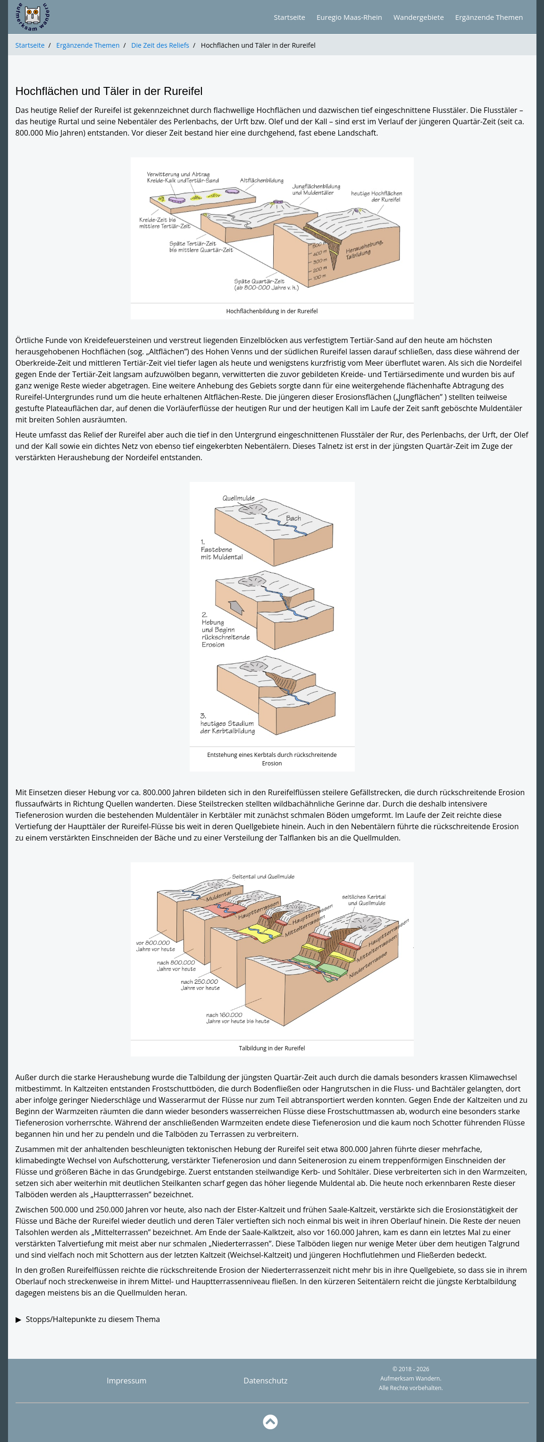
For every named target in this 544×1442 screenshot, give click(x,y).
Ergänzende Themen (87, 45)
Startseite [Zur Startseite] (290, 17)
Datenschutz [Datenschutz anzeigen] (265, 1380)
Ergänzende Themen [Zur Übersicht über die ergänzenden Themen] (489, 17)
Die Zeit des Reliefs (160, 45)
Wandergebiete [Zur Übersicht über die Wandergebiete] (418, 17)
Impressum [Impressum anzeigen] (126, 1380)
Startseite (30, 45)
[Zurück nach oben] (272, 1423)
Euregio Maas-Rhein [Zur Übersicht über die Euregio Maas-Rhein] (349, 17)
